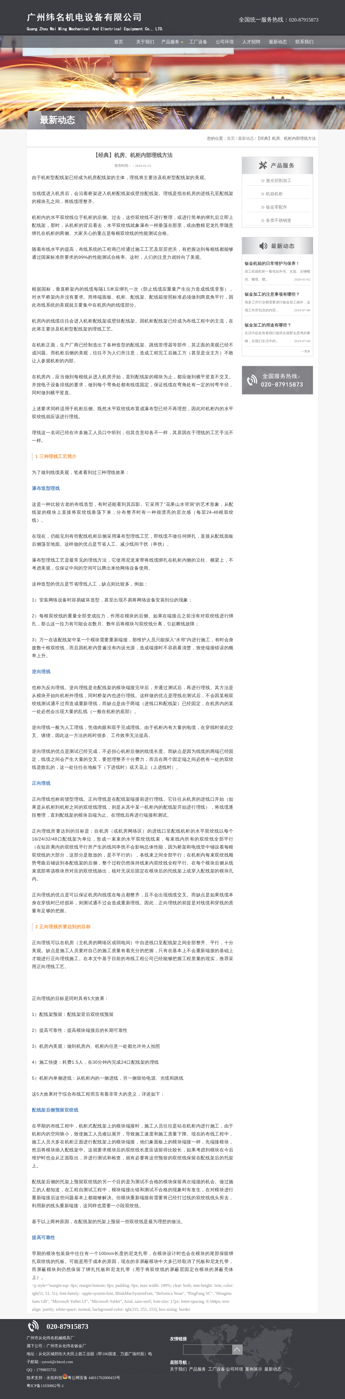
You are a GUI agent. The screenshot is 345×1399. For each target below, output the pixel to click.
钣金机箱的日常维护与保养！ (272, 263)
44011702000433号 (104, 1378)
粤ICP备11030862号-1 (45, 1386)
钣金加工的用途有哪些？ (268, 325)
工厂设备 (198, 41)
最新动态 (278, 41)
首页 (118, 41)
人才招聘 (251, 41)
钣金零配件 (276, 207)
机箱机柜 (274, 194)
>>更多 (305, 351)
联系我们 (304, 41)
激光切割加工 (278, 180)
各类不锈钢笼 (278, 220)
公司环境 (225, 41)
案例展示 (253, 1369)
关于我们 (145, 41)
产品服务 (197, 1369)
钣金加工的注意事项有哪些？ (272, 294)
